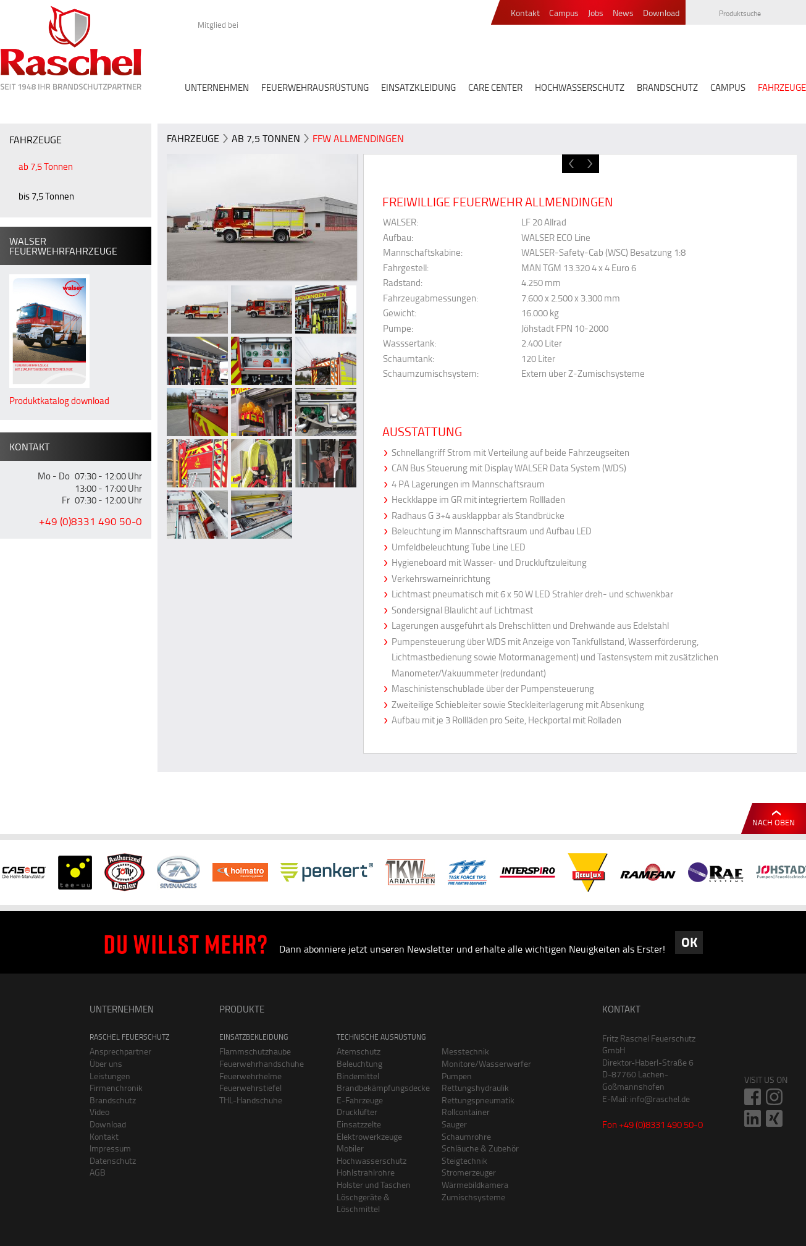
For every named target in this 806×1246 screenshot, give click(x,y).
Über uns (106, 1063)
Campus (564, 13)
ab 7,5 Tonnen (46, 166)
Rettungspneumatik (478, 1100)
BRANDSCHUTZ (667, 87)
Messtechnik (465, 1051)
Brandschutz (113, 1100)
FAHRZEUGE (782, 87)
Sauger (454, 1124)
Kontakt (525, 13)
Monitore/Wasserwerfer (485, 1063)
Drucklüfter (357, 1112)
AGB (98, 1172)
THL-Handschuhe (250, 1100)
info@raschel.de (660, 1099)
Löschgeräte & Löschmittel (363, 1203)
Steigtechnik (464, 1160)
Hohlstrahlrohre (366, 1172)
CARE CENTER (495, 87)
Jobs (595, 13)
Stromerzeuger (469, 1172)
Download (661, 13)
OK (689, 942)
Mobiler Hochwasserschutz (371, 1154)
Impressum (110, 1148)
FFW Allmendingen (358, 138)
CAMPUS (727, 87)
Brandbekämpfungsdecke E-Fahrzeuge (380, 1094)
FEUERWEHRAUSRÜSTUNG (315, 87)
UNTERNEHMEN (217, 87)
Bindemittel (358, 1076)
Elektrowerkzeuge (369, 1136)
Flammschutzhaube (255, 1051)
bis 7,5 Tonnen (46, 196)
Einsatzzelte (359, 1124)
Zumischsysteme (473, 1197)
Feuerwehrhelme (250, 1076)
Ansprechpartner (120, 1051)
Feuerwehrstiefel (250, 1087)
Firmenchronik (116, 1087)
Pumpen (457, 1076)
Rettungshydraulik (475, 1087)
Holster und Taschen (374, 1184)
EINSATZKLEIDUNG (418, 87)
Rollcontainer (466, 1112)
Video (99, 1112)
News (623, 13)
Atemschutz (358, 1051)
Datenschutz (113, 1160)
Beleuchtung (359, 1063)
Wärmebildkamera (475, 1184)
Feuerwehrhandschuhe (261, 1063)
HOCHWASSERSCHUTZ (579, 87)
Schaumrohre (466, 1136)
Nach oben (773, 822)
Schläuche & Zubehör (480, 1148)
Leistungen (110, 1076)
